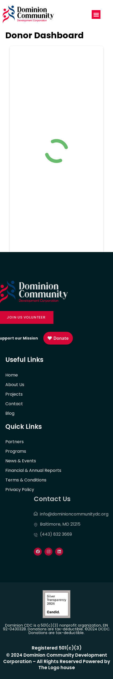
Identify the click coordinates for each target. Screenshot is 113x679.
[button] (96, 14)
